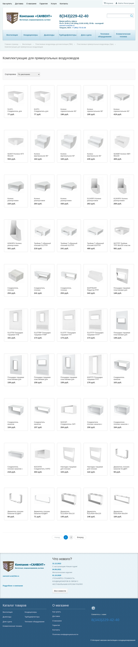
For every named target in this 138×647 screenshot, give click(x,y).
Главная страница (11, 44)
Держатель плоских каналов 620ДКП (42, 512)
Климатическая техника (123, 35)
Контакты (64, 4)
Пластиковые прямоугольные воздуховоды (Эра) (95, 44)
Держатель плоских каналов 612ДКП (15, 512)
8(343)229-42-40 (74, 16)
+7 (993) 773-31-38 (79, 28)
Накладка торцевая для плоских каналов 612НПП (68, 469)
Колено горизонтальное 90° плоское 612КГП (95, 111)
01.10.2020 (56, 575)
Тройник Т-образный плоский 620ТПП (95, 244)
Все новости (60, 591)
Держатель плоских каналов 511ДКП (121, 468)
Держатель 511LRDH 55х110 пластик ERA (67, 513)
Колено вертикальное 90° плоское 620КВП (94, 156)
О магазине (31, 4)
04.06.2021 (56, 569)
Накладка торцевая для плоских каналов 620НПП (95, 469)
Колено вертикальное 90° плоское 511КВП (41, 156)
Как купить (7, 4)
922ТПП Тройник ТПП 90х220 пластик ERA (122, 245)
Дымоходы (49, 35)
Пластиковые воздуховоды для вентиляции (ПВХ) (54, 44)
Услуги (54, 4)
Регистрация (129, 3)
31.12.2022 (56, 564)
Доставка (19, 4)
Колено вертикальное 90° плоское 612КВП (68, 156)
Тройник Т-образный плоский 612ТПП (69, 244)
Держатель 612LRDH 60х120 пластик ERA (94, 513)
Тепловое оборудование (105, 35)
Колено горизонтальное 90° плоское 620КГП (122, 111)
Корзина (109, 3)
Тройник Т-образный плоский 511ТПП (42, 244)
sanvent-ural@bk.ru (67, 26)
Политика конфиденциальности (65, 634)
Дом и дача (86, 35)
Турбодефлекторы (67, 35)
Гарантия (44, 4)
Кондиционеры (31, 35)
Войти (120, 3)
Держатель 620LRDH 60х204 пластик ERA (120, 513)
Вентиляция (12, 35)
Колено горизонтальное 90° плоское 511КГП (69, 111)
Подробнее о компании (13, 586)
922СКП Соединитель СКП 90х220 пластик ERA (69, 424)
